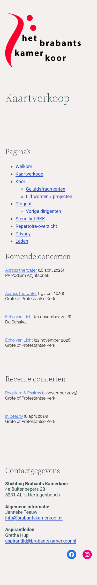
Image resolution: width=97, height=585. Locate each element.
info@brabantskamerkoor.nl (34, 518)
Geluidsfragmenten (45, 189)
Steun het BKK (30, 218)
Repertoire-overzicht (36, 226)
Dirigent (24, 203)
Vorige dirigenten (43, 211)
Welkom (24, 166)
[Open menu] (8, 77)
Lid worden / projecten (49, 196)
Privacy (23, 233)
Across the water (21, 270)
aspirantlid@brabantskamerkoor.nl (40, 541)
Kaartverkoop (29, 174)
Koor (20, 181)
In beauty (14, 416)
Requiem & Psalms (23, 393)
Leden (22, 241)
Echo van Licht (19, 316)
